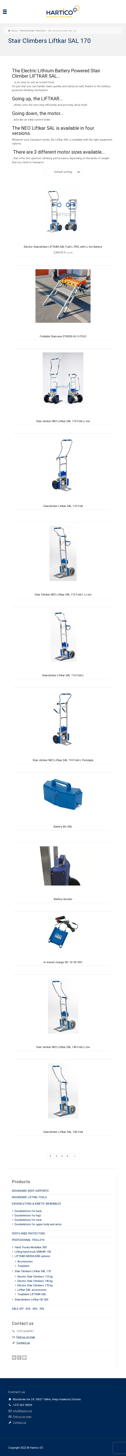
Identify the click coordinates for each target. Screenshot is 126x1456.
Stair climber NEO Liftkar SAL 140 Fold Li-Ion (63, 1047)
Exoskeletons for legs (28, 1215)
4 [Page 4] (67, 1156)
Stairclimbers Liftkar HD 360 (31, 1299)
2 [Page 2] (56, 1156)
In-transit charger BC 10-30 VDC (63, 962)
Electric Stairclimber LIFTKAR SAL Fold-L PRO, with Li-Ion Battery (63, 246)
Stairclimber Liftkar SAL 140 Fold (63, 1132)
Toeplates (23, 1266)
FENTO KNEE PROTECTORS (28, 1233)
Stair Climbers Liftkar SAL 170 (33, 1271)
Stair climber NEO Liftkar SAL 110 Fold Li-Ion (63, 421)
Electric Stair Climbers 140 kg (35, 1281)
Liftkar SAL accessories (31, 1289)
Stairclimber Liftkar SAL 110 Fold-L (63, 675)
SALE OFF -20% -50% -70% (28, 1308)
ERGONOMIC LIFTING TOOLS (29, 1197)
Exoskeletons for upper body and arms (38, 1224)
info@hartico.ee (22, 1411)
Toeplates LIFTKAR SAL (31, 1294)
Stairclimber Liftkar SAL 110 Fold (63, 506)
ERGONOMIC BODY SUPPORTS (30, 1190)
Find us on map (26, 1337)
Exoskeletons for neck (28, 1220)
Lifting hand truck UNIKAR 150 (33, 1251)
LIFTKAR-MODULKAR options (32, 1256)
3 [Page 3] (62, 1156)
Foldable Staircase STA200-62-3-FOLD (63, 336)
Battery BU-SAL (63, 826)
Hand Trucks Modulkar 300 (31, 1247)
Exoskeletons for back (28, 1211)
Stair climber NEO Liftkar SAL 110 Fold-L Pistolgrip (63, 760)
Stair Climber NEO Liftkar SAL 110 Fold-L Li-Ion (63, 594)
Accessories (25, 1261)
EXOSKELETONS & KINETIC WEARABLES (36, 1203)
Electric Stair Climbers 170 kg (35, 1285)
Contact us (23, 1342)
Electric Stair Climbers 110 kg (35, 1276)
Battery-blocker (63, 899)
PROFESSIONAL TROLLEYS (28, 1240)
